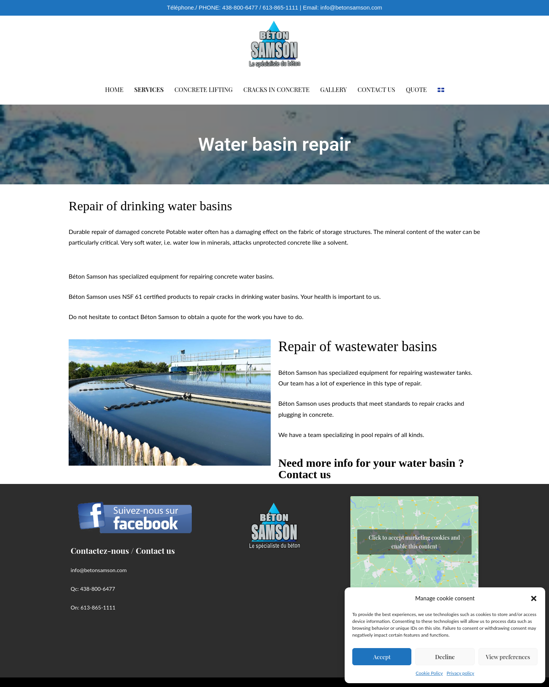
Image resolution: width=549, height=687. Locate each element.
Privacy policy (460, 673)
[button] (534, 598)
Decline (445, 657)
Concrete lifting (203, 89)
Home (114, 89)
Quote (416, 89)
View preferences (508, 657)
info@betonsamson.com (351, 7)
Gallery (333, 89)
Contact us (376, 89)
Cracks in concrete (276, 89)
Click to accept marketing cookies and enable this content (414, 542)
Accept (382, 657)
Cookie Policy (429, 673)
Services (149, 89)
